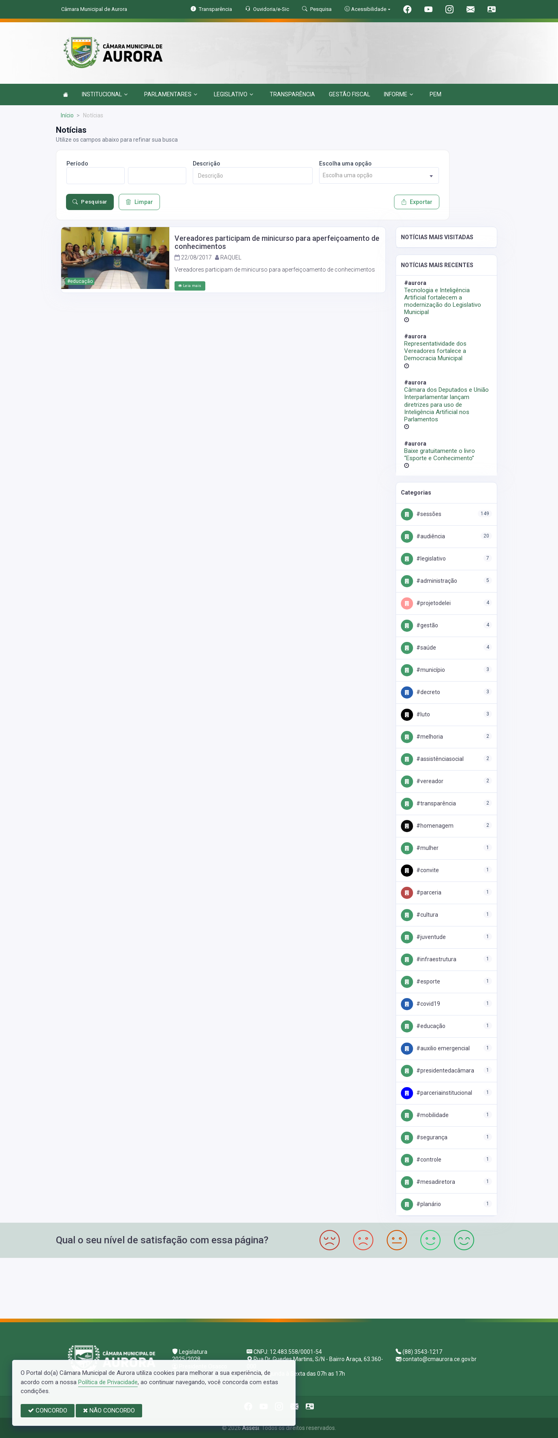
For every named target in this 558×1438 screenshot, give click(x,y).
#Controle (421, 1159)
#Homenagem (427, 825)
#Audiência (423, 536)
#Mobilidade (425, 1115)
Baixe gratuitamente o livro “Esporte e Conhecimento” (439, 454)
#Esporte (420, 981)
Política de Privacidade (108, 1382)
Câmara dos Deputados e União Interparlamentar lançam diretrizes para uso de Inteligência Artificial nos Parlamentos (446, 404)
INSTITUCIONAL (105, 94)
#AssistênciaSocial (432, 759)
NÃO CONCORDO (109, 1410)
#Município (423, 670)
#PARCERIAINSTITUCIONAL (436, 1093)
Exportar (416, 202)
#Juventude (423, 937)
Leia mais (190, 285)
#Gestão (419, 625)
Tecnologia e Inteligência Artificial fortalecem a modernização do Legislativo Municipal (442, 301)
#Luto (415, 714)
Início (67, 115)
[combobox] (379, 175)
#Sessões (421, 514)
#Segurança (424, 1137)
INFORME (398, 94)
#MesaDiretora (428, 1182)
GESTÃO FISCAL (349, 94)
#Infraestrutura (428, 959)
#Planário (421, 1204)
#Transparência (428, 803)
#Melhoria (422, 736)
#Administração (429, 581)
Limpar (139, 202)
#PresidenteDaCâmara (437, 1070)
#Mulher (420, 848)
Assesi (250, 1428)
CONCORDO (47, 1410)
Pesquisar (89, 202)
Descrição (206, 163)
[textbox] (379, 175)
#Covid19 (420, 1003)
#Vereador (422, 781)
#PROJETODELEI (426, 603)
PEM (435, 94)
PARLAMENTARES (170, 94)
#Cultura (419, 914)
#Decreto (420, 692)
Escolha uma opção (345, 163)
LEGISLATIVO (233, 94)
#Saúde (418, 647)
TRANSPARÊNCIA (292, 94)
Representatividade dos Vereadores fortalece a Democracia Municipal (435, 351)
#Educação (423, 1026)
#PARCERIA (421, 892)
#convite (420, 870)
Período (77, 163)
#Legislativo (423, 558)
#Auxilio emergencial (435, 1048)
